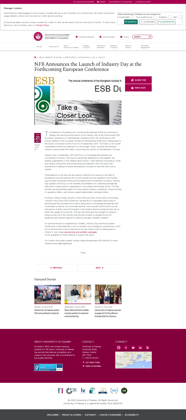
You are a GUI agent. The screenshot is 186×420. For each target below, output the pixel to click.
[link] (60, 390)
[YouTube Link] (133, 347)
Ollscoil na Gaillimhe (85, 2)
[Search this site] (149, 37)
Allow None (148, 22)
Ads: (175, 17)
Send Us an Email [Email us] (93, 366)
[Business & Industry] (116, 46)
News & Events (70, 57)
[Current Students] (107, 37)
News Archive (84, 57)
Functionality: (124, 17)
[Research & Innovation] (102, 46)
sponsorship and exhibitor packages (80, 232)
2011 (93, 57)
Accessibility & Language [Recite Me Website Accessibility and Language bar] (120, 2)
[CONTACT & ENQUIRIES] (112, 414)
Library (103, 2)
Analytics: (163, 17)
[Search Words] (142, 37)
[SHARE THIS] (138, 80)
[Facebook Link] (125, 347)
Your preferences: (144, 17)
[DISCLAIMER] (54, 414)
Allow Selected (167, 22)
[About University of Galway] (71, 46)
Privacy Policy (42, 25)
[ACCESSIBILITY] (132, 414)
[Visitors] (124, 37)
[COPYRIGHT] (92, 414)
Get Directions (93, 362)
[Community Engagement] (145, 46)
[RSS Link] (147, 347)
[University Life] (54, 46)
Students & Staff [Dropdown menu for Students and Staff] (143, 2)
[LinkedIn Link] (140, 347)
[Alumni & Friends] (131, 46)
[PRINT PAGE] (138, 87)
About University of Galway (50, 57)
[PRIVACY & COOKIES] (73, 414)
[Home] (35, 57)
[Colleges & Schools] (88, 46)
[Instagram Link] (118, 347)
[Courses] (40, 46)
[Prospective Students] (85, 37)
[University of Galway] (51, 36)
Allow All (132, 22)
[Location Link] (133, 367)
